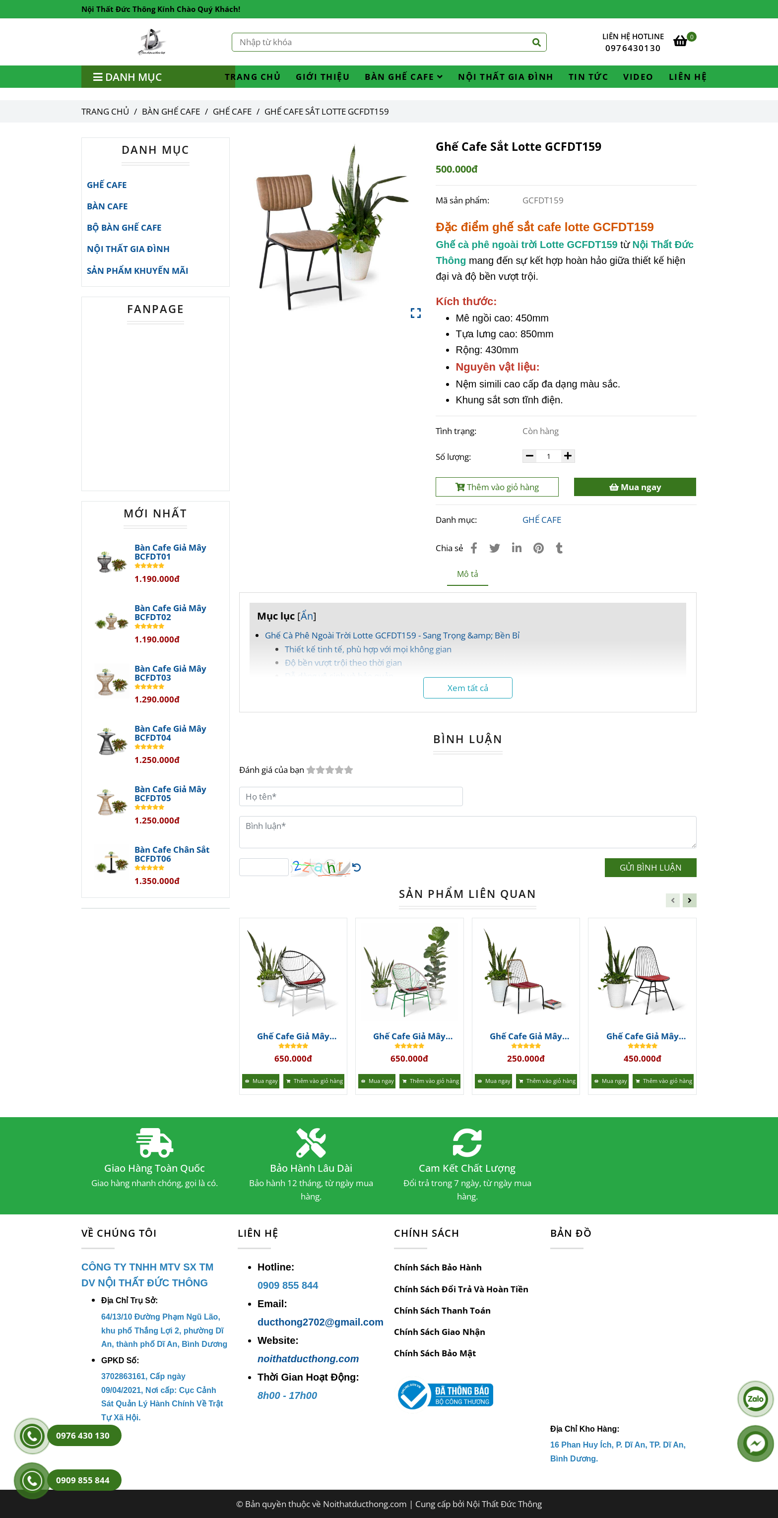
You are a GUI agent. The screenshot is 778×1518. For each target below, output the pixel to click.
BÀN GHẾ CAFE (404, 76)
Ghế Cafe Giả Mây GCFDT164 (642, 1036)
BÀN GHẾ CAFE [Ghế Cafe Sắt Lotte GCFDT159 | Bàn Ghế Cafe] (171, 111)
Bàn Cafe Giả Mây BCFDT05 (170, 794)
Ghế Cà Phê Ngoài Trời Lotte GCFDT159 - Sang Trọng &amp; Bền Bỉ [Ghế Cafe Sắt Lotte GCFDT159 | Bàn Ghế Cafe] (392, 635)
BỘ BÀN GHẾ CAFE (124, 227)
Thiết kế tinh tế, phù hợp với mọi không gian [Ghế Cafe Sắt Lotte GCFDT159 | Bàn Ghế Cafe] (368, 649)
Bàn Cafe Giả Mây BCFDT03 (170, 673)
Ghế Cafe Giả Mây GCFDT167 (293, 1036)
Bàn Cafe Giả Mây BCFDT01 (170, 552)
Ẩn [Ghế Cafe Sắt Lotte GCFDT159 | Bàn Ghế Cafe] (307, 616)
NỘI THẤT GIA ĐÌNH (506, 76)
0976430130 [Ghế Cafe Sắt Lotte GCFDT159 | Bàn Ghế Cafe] (633, 48)
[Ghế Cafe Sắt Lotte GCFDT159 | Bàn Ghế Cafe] (685, 42)
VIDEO (638, 76)
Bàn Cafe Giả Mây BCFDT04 (170, 733)
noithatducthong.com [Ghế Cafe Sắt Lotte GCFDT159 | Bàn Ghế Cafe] (308, 1358)
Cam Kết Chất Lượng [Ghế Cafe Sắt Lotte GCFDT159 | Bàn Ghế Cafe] (467, 1168)
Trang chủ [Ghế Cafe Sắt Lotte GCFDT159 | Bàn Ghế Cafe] (105, 111)
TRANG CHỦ (253, 76)
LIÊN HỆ (688, 76)
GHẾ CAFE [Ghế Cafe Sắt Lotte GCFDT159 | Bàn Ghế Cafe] (232, 111)
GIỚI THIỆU (323, 76)
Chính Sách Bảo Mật (435, 1353)
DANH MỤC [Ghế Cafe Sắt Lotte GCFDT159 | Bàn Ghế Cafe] (156, 149)
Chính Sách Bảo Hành (438, 1267)
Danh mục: (457, 519)
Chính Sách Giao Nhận (439, 1331)
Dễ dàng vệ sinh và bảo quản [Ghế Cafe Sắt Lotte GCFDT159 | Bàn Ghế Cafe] (339, 676)
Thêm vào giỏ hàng (497, 487)
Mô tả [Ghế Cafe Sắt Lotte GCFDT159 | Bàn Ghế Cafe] (467, 574)
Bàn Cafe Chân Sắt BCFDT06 (171, 854)
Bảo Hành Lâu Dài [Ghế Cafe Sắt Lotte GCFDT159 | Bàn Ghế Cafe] (311, 1168)
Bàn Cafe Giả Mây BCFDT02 (170, 613)
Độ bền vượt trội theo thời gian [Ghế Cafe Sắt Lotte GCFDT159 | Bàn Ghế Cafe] (343, 662)
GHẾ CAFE (541, 519)
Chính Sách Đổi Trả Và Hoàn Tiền (461, 1289)
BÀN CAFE (107, 206)
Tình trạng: (457, 431)
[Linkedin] (516, 547)
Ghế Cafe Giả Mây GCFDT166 (409, 1036)
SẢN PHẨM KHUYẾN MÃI (138, 270)
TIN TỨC (589, 76)
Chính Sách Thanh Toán (442, 1310)
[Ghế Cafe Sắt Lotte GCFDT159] (152, 42)
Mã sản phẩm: (463, 200)
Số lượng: (454, 456)
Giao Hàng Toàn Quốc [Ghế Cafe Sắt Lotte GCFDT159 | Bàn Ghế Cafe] (154, 1168)
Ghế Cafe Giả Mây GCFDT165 (526, 1036)
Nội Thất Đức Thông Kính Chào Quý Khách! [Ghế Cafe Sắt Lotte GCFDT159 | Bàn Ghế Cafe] (160, 9)
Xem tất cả (468, 688)
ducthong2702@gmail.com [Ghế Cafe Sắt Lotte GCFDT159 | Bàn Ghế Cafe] (321, 1322)
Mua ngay (635, 487)
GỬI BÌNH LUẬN (651, 867)
